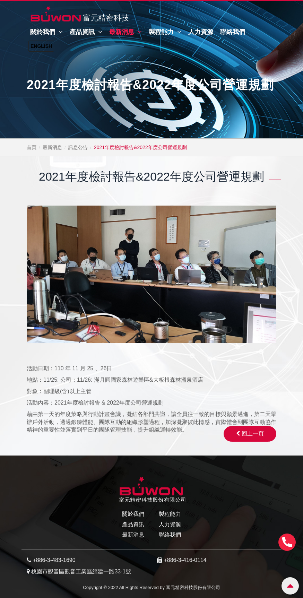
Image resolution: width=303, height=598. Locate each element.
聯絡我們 (232, 31)
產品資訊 (86, 31)
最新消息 (125, 31)
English (41, 46)
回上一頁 (250, 433)
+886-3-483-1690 (54, 560)
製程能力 (165, 31)
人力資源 (200, 31)
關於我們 (46, 31)
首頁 (31, 147)
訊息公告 (78, 147)
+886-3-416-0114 (185, 560)
